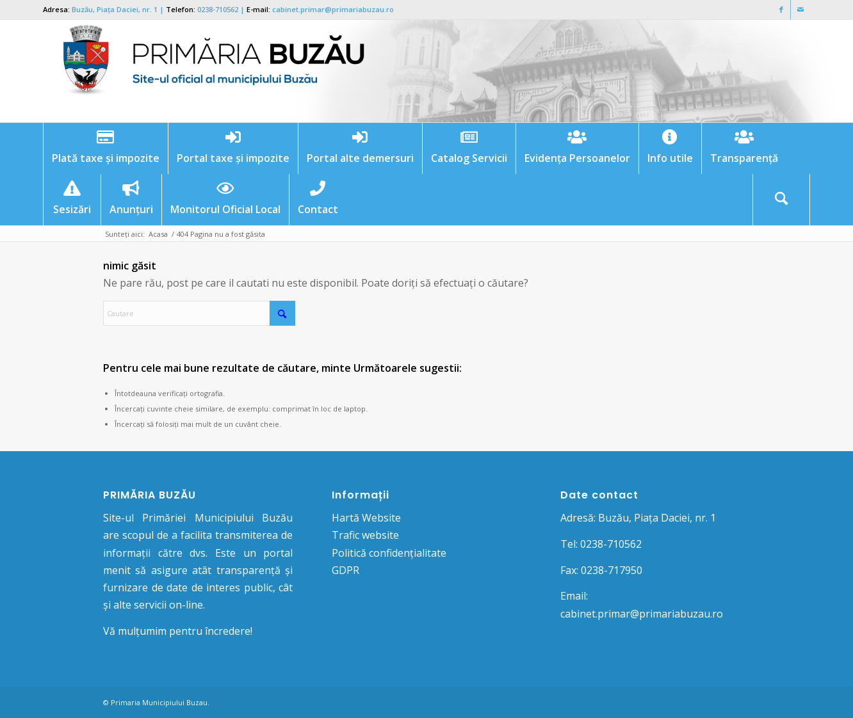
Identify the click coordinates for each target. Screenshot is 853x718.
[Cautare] (781, 199)
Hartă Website (366, 518)
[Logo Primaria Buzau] (206, 71)
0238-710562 (217, 9)
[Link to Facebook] (781, 9)
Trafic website (365, 535)
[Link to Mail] (800, 9)
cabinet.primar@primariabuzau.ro (333, 9)
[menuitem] (105, 148)
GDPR (345, 570)
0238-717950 (611, 570)
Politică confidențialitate (389, 553)
